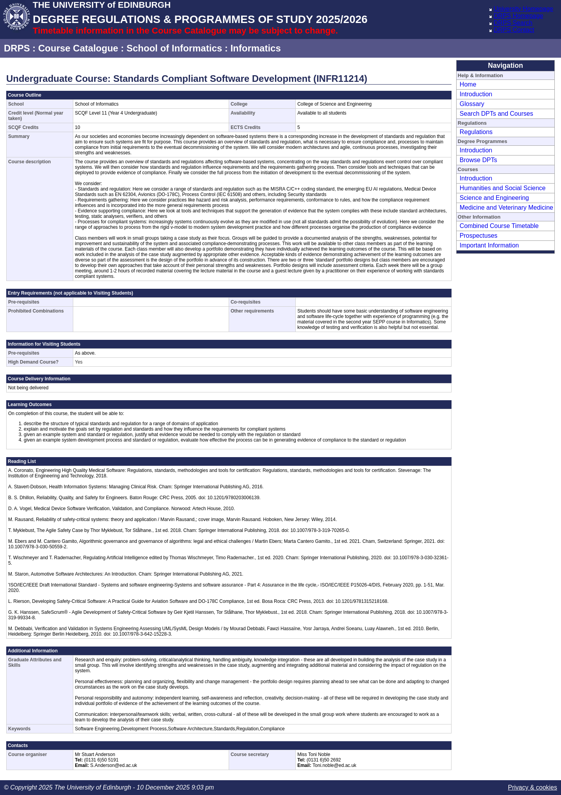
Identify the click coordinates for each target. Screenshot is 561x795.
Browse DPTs (478, 160)
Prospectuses (478, 235)
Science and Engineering (494, 197)
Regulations (476, 132)
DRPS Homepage (518, 15)
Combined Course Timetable (499, 226)
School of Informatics (174, 48)
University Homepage (523, 8)
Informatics (255, 48)
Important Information (489, 245)
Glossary (472, 104)
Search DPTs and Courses (496, 113)
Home (468, 84)
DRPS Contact (514, 29)
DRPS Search (513, 22)
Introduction (476, 94)
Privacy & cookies (532, 787)
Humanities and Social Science (503, 188)
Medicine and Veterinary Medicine (506, 207)
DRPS (17, 48)
